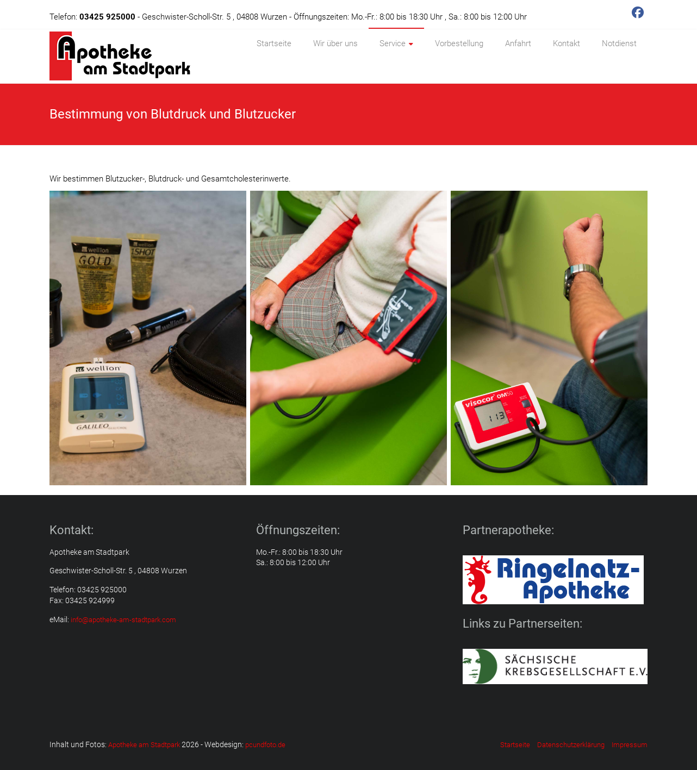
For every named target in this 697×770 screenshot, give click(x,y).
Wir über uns (335, 43)
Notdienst (619, 43)
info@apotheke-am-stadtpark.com (123, 620)
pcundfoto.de (265, 745)
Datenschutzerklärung (571, 745)
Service (392, 43)
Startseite (274, 43)
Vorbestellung (459, 43)
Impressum (630, 745)
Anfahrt (518, 43)
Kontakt (566, 43)
